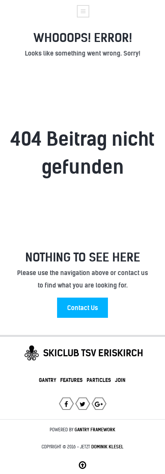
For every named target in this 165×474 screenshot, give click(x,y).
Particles (99, 380)
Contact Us (82, 308)
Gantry (47, 380)
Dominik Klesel (107, 447)
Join (120, 380)
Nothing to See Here (82, 257)
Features (71, 380)
